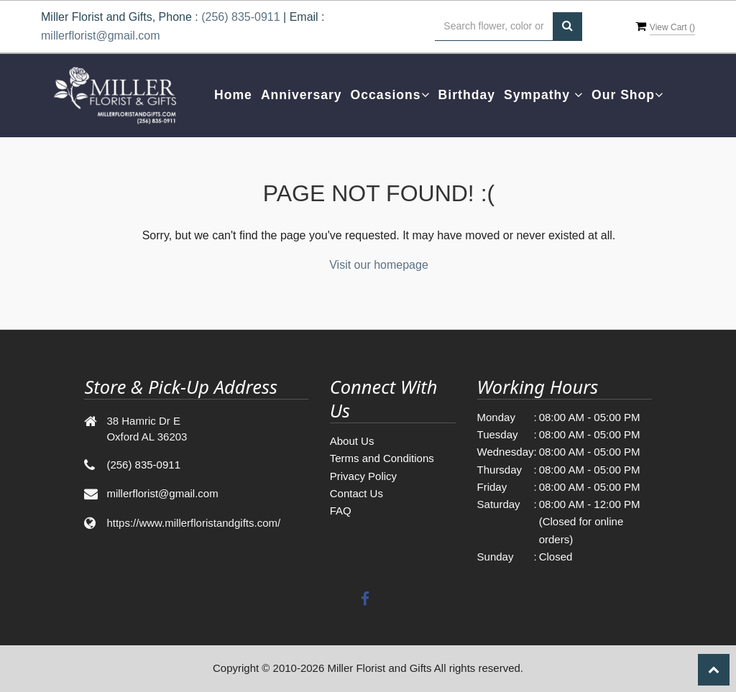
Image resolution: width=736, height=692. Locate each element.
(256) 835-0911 (240, 17)
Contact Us (356, 493)
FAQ (340, 510)
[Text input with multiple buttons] (494, 26)
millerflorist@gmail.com (100, 35)
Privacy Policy (363, 476)
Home (233, 95)
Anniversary (301, 95)
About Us (352, 441)
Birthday (466, 95)
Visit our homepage (378, 265)
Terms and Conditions (382, 458)
